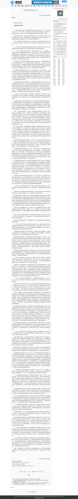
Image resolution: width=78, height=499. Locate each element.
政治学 (23, 6)
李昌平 (63, 67)
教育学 (39, 6)
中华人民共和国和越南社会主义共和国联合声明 (61, 33)
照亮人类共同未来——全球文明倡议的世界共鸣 (61, 27)
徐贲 (54, 64)
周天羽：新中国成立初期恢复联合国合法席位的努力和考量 (63, 46)
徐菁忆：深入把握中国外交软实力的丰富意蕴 (60, 42)
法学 (15, 6)
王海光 (63, 68)
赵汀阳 (54, 67)
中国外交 (23, 464)
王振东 (59, 72)
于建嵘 (59, 62)
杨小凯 (63, 80)
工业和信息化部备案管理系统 (39, 497)
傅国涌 (59, 61)
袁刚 (58, 80)
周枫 (58, 76)
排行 (66, 6)
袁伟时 (54, 73)
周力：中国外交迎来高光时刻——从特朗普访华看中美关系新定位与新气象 (65, 41)
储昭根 (59, 79)
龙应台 (54, 60)
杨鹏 (58, 69)
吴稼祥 (63, 79)
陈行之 (59, 58)
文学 (42, 6)
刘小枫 (59, 75)
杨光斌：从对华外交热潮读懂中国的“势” (60, 49)
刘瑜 (63, 78)
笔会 (60, 6)
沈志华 (59, 65)
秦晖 (54, 58)
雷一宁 (54, 76)
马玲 (54, 72)
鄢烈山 (54, 61)
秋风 (54, 75)
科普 (63, 6)
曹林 (63, 60)
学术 (15, 464)
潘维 (63, 82)
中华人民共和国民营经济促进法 (58, 32)
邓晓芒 (63, 69)
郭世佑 (63, 71)
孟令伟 (63, 75)
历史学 (46, 6)
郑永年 (63, 58)
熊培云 (63, 73)
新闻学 (35, 6)
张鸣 (54, 68)
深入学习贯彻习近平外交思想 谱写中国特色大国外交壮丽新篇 (63, 52)
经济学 (19, 6)
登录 (31, 491)
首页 (12, 6)
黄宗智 (54, 62)
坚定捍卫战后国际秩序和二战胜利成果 (59, 29)
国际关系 (26, 6)
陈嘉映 (63, 61)
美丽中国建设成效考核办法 (57, 26)
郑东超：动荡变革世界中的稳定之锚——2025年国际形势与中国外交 (64, 51)
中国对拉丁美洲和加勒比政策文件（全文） (60, 30)
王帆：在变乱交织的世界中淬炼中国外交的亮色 (61, 45)
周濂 (54, 69)
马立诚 (63, 64)
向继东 (63, 65)
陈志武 (63, 62)
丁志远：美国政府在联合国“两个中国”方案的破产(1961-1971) (63, 54)
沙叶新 (59, 78)
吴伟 (54, 78)
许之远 (54, 80)
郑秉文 (54, 83)
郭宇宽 (59, 64)
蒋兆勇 (63, 76)
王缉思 (54, 71)
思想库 (52, 6)
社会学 (31, 6)
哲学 (49, 6)
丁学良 (59, 60)
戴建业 (59, 67)
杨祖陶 (54, 65)
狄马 (63, 72)
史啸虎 (59, 73)
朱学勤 (59, 82)
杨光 (63, 84)
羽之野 (63, 83)
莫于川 (59, 83)
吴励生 (54, 82)
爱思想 (19, 3)
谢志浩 (54, 84)
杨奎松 (59, 68)
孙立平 (59, 84)
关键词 (56, 6)
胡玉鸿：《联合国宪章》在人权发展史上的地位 (61, 44)
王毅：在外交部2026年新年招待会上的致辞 (60, 48)
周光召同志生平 (56, 35)
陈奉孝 (59, 71)
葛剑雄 (54, 79)
